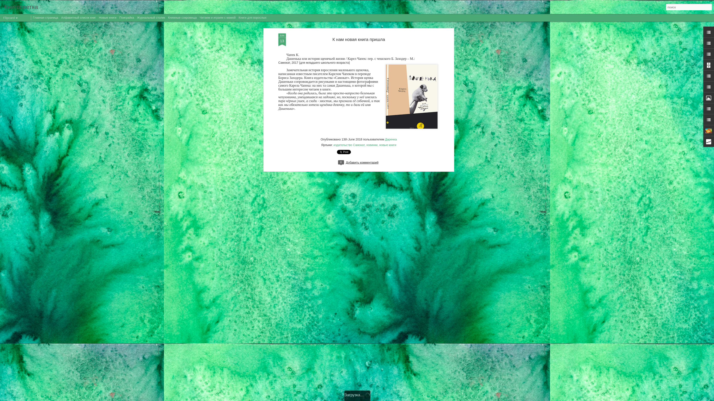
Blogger (392, 398)
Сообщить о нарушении (410, 398)
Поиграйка (126, 17)
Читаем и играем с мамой (218, 17)
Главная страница (45, 17)
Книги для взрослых (253, 17)
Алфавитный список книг (79, 17)
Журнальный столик (151, 17)
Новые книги (107, 17)
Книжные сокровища (182, 17)
